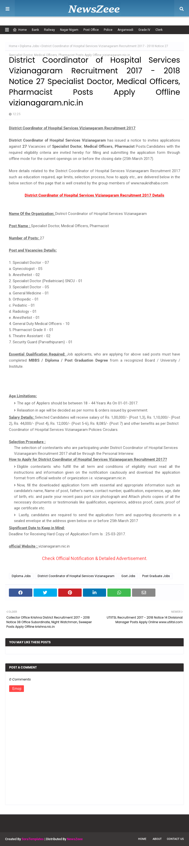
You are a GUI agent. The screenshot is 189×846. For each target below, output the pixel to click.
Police (108, 30)
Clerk (159, 30)
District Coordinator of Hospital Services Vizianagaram (76, 576)
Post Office (91, 30)
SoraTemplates (33, 839)
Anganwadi (125, 30)
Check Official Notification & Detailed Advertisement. (94, 558)
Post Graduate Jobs (156, 576)
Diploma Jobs (29, 46)
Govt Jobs (128, 576)
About (157, 839)
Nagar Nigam (69, 30)
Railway (49, 30)
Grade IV (144, 30)
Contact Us (175, 839)
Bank (35, 30)
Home (20, 30)
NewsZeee (75, 839)
